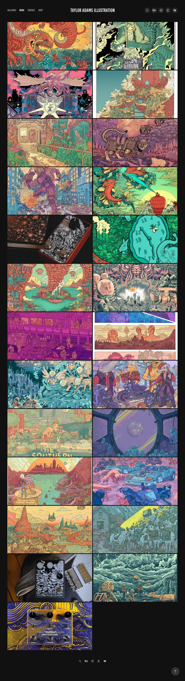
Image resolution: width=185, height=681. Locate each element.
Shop (40, 10)
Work (21, 10)
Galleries (11, 10)
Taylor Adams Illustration (92, 10)
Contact (31, 10)
